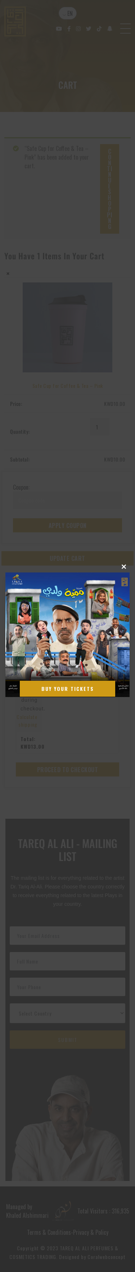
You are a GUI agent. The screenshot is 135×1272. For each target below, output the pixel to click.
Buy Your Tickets (67, 688)
